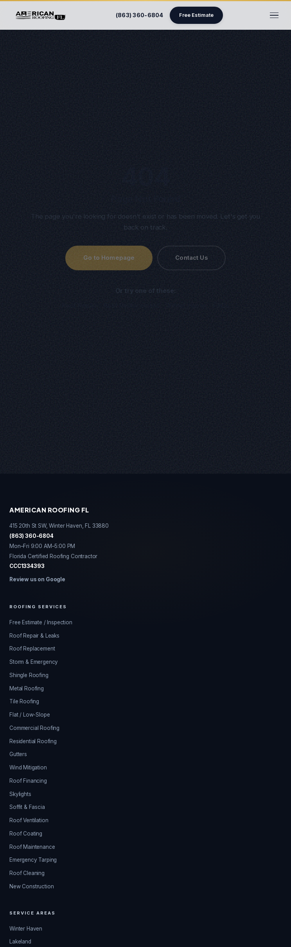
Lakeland (20, 941)
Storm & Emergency (33, 662)
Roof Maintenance (32, 847)
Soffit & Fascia (27, 807)
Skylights (20, 794)
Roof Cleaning (27, 873)
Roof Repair (79, 305)
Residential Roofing (33, 741)
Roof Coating (25, 833)
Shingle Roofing (28, 675)
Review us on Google (37, 579)
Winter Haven (186, 305)
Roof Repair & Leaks (34, 636)
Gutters (18, 754)
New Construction (31, 886)
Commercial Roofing (34, 728)
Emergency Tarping (33, 860)
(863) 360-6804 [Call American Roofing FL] (139, 15)
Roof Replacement (131, 305)
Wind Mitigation (28, 767)
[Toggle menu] (274, 15)
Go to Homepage (109, 257)
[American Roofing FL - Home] (40, 15)
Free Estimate (196, 15)
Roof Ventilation (28, 820)
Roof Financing (28, 781)
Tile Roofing (24, 701)
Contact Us (191, 257)
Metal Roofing (26, 688)
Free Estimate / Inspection (40, 622)
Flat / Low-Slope (29, 715)
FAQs (221, 305)
